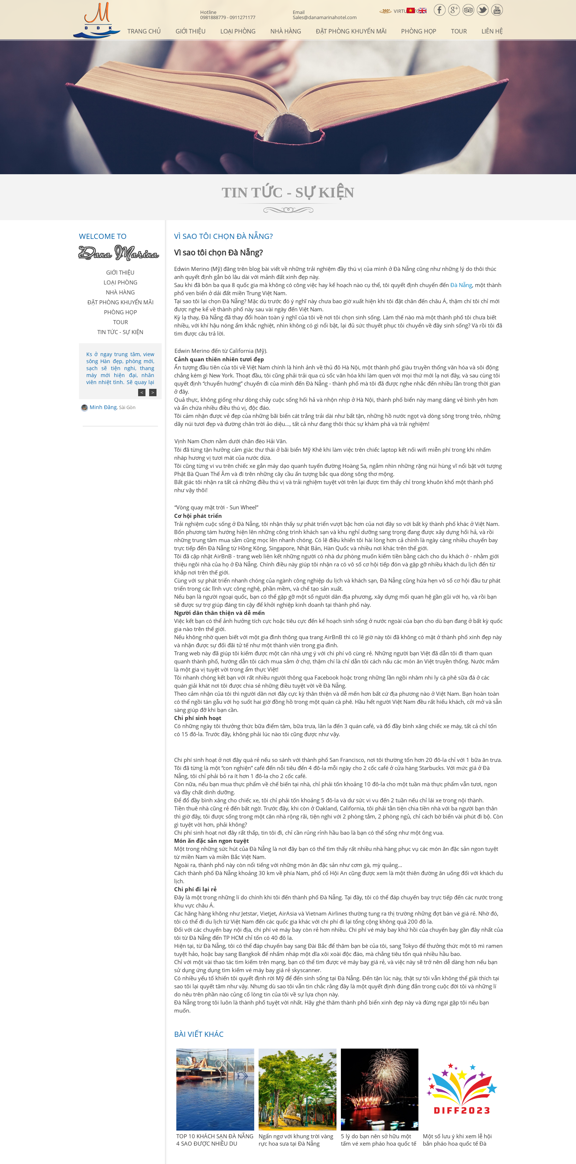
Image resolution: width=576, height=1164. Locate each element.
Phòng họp (418, 31)
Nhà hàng (285, 31)
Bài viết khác (199, 1034)
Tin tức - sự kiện (120, 332)
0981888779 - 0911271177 (227, 15)
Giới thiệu (191, 31)
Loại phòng (238, 31)
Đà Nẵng (461, 285)
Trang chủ (144, 31)
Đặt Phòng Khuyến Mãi (351, 31)
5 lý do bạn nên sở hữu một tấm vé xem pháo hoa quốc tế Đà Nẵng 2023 (378, 1143)
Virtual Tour (402, 11)
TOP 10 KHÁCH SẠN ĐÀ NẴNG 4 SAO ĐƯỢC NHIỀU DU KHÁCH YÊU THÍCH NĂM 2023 (214, 1143)
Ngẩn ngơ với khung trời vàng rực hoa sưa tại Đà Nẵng (296, 1139)
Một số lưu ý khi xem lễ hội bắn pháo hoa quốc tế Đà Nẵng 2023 (457, 1143)
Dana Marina (118, 253)
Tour (459, 31)
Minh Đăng (113, 407)
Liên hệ (492, 31)
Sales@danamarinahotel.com (325, 15)
